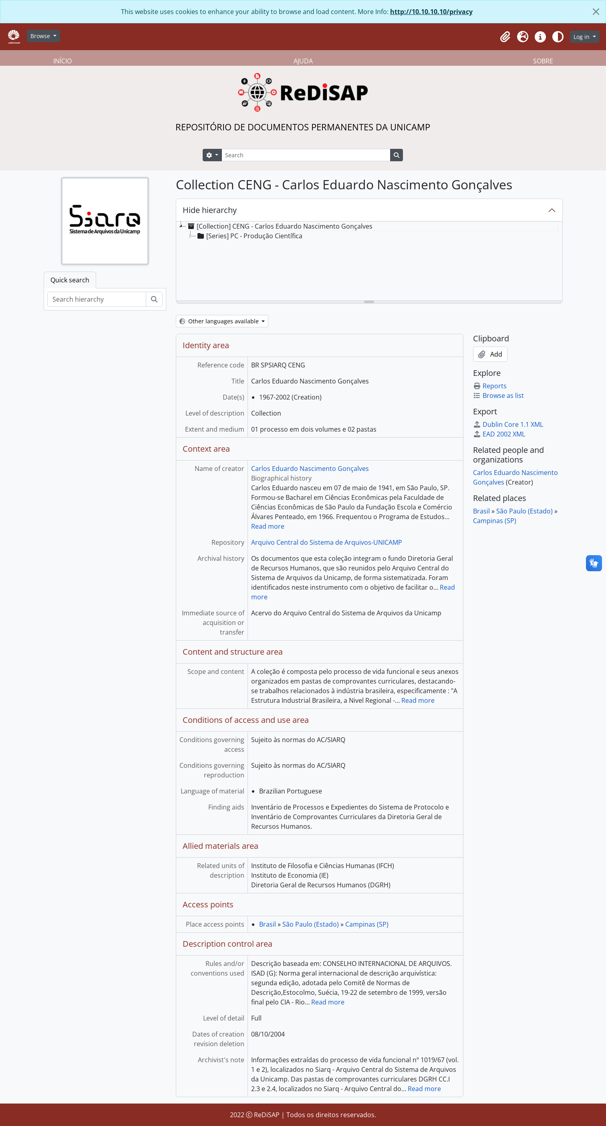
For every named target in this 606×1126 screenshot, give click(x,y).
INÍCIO (62, 61)
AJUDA (303, 61)
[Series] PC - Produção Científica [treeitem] (249, 236)
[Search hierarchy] (96, 299)
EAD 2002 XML (499, 434)
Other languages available (219, 321)
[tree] (369, 261)
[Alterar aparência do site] (558, 37)
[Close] (596, 11)
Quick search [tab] (69, 280)
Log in (582, 37)
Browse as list (498, 395)
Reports (490, 385)
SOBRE (543, 61)
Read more (267, 526)
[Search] (306, 155)
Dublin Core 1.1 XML (508, 424)
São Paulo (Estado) (310, 924)
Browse (41, 36)
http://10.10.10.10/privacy (431, 11)
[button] (505, 37)
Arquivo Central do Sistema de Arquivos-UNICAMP (326, 542)
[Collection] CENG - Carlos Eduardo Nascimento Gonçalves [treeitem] (279, 226)
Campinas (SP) (367, 924)
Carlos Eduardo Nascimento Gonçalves (310, 468)
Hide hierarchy (210, 210)
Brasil (267, 924)
